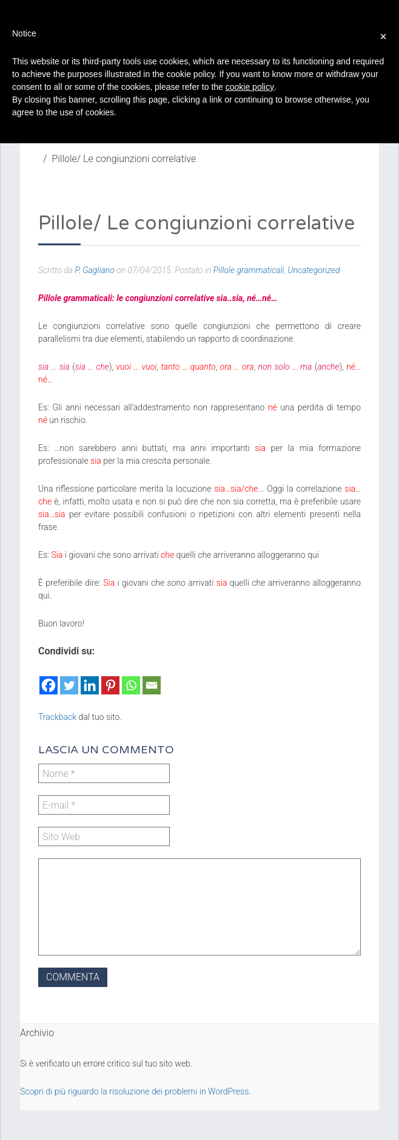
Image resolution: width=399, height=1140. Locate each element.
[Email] (151, 678)
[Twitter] (69, 678)
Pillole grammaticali (248, 270)
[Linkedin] (90, 678)
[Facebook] (48, 678)
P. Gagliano (94, 270)
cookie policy (250, 87)
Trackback (57, 717)
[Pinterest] (110, 678)
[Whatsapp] (131, 678)
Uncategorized (314, 270)
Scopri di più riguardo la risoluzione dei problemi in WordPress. (135, 1091)
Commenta (72, 977)
